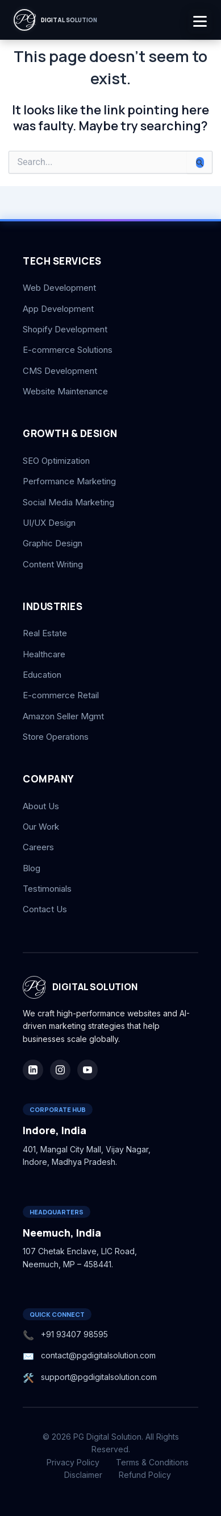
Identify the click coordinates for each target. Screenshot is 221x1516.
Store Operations (56, 736)
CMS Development (60, 370)
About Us (41, 806)
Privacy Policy (73, 1462)
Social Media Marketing (68, 502)
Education (42, 674)
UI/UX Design (49, 522)
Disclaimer (83, 1475)
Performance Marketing (69, 481)
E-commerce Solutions (67, 349)
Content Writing (53, 564)
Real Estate (45, 633)
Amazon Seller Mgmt (63, 716)
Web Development (59, 287)
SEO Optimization (56, 460)
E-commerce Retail (61, 695)
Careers (38, 847)
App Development (58, 308)
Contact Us (45, 909)
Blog (31, 868)
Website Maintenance (65, 391)
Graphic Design (52, 543)
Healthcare (44, 654)
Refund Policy (145, 1475)
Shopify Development (65, 329)
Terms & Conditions (152, 1462)
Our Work (41, 826)
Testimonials (47, 888)
